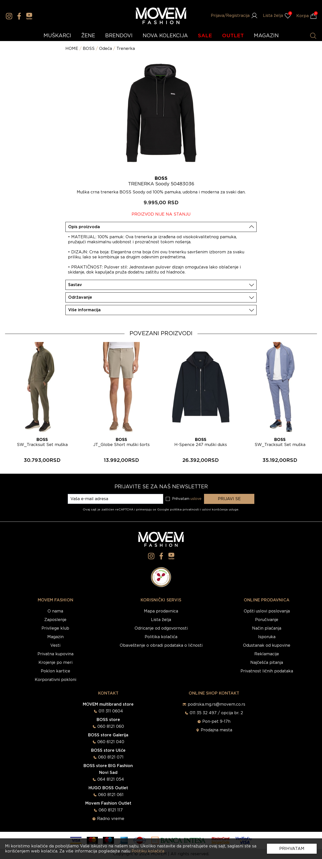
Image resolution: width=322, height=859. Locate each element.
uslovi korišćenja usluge (220, 509)
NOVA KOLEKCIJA (165, 35)
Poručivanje (266, 620)
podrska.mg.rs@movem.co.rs (216, 704)
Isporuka (266, 637)
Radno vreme (110, 819)
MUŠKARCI (57, 35)
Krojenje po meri (55, 663)
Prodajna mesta (216, 730)
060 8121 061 (111, 795)
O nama (55, 611)
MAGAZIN (266, 35)
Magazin (55, 637)
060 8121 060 (110, 727)
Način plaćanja (266, 628)
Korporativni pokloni (55, 680)
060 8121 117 (111, 810)
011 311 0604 (111, 711)
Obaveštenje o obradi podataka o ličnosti (161, 645)
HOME (71, 49)
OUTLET (233, 35)
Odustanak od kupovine (266, 645)
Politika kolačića (161, 637)
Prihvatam (291, 849)
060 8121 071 (111, 757)
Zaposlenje (55, 620)
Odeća (105, 49)
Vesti (55, 645)
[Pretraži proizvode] (313, 35)
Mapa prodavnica (161, 611)
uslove (196, 499)
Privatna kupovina (55, 654)
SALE (205, 35)
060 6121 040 (110, 742)
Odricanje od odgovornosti (161, 628)
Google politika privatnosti (178, 509)
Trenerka (125, 49)
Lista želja (161, 620)
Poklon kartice (55, 671)
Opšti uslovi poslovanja (267, 611)
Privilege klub (55, 628)
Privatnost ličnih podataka (266, 671)
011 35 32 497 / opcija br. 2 (216, 713)
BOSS (89, 49)
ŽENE (88, 35)
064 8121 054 (110, 779)
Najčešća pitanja (266, 663)
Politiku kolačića (148, 851)
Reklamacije (266, 654)
